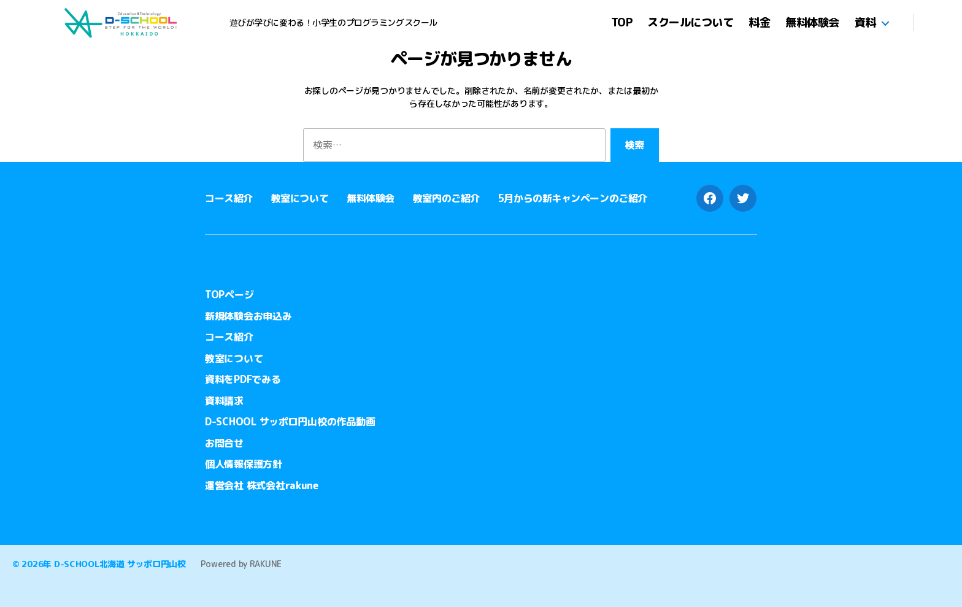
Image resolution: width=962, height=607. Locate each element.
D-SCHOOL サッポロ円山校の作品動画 (290, 421)
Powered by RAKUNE (241, 564)
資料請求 (224, 401)
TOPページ (229, 294)
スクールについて (690, 22)
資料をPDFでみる (243, 379)
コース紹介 (229, 198)
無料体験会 (812, 22)
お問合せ (224, 443)
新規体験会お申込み (248, 316)
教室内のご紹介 (446, 198)
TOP (622, 22)
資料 (865, 22)
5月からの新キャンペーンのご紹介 (572, 198)
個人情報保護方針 (243, 464)
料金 (759, 22)
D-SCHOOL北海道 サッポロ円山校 (120, 564)
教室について (299, 198)
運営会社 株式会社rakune (261, 485)
